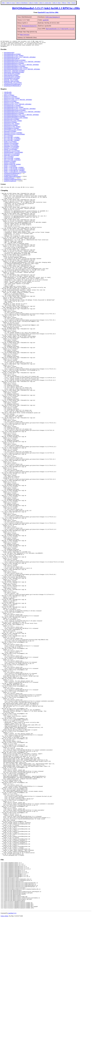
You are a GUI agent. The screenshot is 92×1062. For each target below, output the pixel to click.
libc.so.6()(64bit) (8, 137)
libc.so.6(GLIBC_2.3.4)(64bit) (12, 140)
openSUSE (46, 20)
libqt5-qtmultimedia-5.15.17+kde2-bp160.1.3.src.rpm (60, 28)
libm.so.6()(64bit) (9, 158)
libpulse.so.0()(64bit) (9, 164)
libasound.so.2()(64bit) (10, 132)
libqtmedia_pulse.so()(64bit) (11, 82)
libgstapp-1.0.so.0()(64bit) (11, 146)
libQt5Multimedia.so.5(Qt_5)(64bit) (13, 57)
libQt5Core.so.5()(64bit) (10, 98)
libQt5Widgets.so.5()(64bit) (11, 129)
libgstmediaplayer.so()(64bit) (12, 79)
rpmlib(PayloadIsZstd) (10, 182)
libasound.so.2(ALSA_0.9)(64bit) (13, 134)
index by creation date (45, 2)
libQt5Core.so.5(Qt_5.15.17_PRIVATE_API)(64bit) (18, 101)
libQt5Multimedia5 (9, 54)
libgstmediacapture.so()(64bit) (12, 78)
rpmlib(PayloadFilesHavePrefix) (12, 180)
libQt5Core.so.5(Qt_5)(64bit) (12, 99)
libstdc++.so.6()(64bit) (10, 167)
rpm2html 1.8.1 (12, 1057)
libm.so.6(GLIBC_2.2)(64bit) (12, 159)
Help (69, 2)
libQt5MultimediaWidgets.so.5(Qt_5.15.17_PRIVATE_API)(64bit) (22, 70)
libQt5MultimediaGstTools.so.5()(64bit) (15, 61)
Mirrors (64, 2)
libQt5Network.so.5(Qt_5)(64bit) (13, 122)
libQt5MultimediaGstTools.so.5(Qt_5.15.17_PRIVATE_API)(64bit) (22, 63)
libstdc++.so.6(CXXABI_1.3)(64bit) (14, 168)
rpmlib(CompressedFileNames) (12, 177)
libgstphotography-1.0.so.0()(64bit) (13, 153)
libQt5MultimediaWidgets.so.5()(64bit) (14, 67)
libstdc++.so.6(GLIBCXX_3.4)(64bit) (14, 171)
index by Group (10, 2)
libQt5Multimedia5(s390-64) (12, 60)
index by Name (57, 2)
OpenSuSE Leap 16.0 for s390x (48, 12)
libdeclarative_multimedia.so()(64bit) (14, 73)
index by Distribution (22, 2)
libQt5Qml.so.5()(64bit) (10, 123)
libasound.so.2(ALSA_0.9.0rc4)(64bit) (14, 135)
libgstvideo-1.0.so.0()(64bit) (11, 156)
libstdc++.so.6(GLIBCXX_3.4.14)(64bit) (15, 173)
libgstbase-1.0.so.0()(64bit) (11, 149)
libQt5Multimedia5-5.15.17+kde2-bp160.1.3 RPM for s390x (46, 8)
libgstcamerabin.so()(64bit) (11, 76)
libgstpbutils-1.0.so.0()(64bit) (12, 152)
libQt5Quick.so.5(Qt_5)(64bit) (12, 128)
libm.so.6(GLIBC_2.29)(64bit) (12, 161)
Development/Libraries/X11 (29, 25)
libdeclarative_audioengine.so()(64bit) (14, 72)
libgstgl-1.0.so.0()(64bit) (10, 150)
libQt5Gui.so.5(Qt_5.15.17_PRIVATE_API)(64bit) (17, 105)
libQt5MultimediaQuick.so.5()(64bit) (14, 64)
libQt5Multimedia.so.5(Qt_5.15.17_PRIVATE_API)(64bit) (20, 58)
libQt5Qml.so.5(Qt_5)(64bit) (12, 125)
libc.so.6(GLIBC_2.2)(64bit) (11, 138)
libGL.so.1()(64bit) (9, 96)
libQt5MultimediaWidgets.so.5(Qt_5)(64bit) (16, 69)
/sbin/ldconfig (7, 93)
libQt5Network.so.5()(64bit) (11, 120)
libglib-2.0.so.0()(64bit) (10, 143)
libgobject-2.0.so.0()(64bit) (11, 144)
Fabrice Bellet (4, 1060)
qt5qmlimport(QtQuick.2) (11, 176)
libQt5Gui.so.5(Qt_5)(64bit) (11, 104)
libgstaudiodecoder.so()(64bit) (12, 75)
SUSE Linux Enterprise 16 (52, 17)
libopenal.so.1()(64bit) (10, 162)
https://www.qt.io (24, 34)
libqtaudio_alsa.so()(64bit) (11, 81)
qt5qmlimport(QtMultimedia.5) (12, 87)
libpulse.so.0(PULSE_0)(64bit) (12, 165)
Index (3, 2)
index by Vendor (33, 2)
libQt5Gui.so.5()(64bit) (10, 102)
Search (73, 2)
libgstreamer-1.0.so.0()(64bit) (12, 155)
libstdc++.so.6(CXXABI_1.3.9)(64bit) (14, 170)
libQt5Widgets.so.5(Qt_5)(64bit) (13, 131)
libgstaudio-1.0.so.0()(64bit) (11, 147)
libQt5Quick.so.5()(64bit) (11, 126)
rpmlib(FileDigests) (9, 179)
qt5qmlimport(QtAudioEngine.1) (13, 85)
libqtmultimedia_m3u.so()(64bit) (13, 84)
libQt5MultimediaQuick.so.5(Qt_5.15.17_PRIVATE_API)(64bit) (21, 66)
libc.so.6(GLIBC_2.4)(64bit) (11, 141)
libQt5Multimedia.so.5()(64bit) (12, 55)
